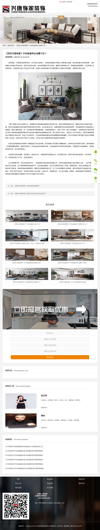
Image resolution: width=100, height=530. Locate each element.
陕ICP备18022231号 (76, 526)
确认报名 (50, 357)
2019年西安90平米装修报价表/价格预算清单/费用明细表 (24, 464)
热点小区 (18, 483)
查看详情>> (44, 407)
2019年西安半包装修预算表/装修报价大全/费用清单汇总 (24, 446)
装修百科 (11, 45)
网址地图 (18, 487)
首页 (4, 45)
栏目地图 (50, 487)
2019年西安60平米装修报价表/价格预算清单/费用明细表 (24, 451)
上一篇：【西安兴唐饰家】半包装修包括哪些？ (24, 186)
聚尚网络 (66, 526)
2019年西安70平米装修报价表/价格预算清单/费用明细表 (24, 455)
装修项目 (50, 479)
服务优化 (82, 483)
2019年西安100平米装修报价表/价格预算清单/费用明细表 (24, 468)
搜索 (61, 17)
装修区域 (82, 479)
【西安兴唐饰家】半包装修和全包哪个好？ (31, 45)
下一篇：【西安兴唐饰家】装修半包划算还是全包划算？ (27, 193)
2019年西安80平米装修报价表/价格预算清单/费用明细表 (24, 460)
